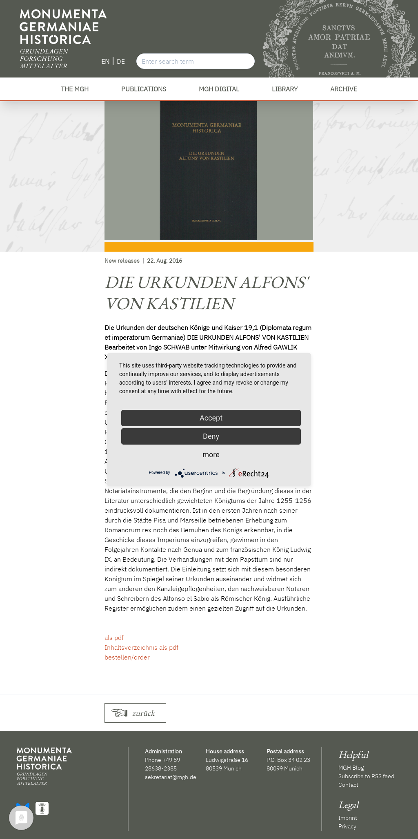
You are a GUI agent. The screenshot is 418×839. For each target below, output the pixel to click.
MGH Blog (351, 767)
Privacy (347, 826)
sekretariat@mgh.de (170, 777)
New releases (122, 260)
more (211, 454)
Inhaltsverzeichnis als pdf (141, 647)
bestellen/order (127, 657)
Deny (211, 436)
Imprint (347, 817)
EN (105, 61)
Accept (211, 418)
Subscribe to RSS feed (366, 776)
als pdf (114, 637)
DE (121, 61)
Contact (348, 784)
